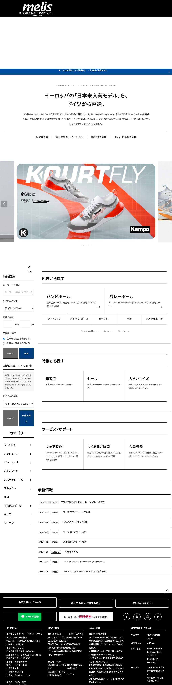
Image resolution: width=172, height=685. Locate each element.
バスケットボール (13, 479)
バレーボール (11, 462)
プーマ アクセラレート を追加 (64, 512)
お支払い (12, 628)
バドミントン (11, 471)
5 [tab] (91, 245)
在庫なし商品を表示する (16, 343)
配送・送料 (53, 628)
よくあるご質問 (98, 446)
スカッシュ (10, 488)
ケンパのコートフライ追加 (62, 522)
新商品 (51, 378)
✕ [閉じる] (169, 71)
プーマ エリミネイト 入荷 (62, 531)
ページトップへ (167, 590)
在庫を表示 (26, 418)
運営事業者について (141, 628)
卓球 (6, 497)
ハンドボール (11, 453)
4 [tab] (88, 245)
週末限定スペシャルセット (62, 541)
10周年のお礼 (58, 551)
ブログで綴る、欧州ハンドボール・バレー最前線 (72, 502)
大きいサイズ (139, 378)
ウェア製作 (54, 446)
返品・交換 (95, 628)
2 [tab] (84, 245)
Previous (4, 204)
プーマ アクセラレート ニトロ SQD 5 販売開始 (72, 571)
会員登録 (136, 446)
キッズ (7, 514)
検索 (26, 353)
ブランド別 (10, 445)
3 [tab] (86, 245)
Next (168, 204)
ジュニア (9, 523)
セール (92, 378)
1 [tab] (81, 245)
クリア (10, 353)
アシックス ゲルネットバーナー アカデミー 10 (71, 561)
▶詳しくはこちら (34, 633)
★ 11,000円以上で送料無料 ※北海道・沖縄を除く (83, 71)
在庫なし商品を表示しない (17, 338)
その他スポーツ (13, 505)
